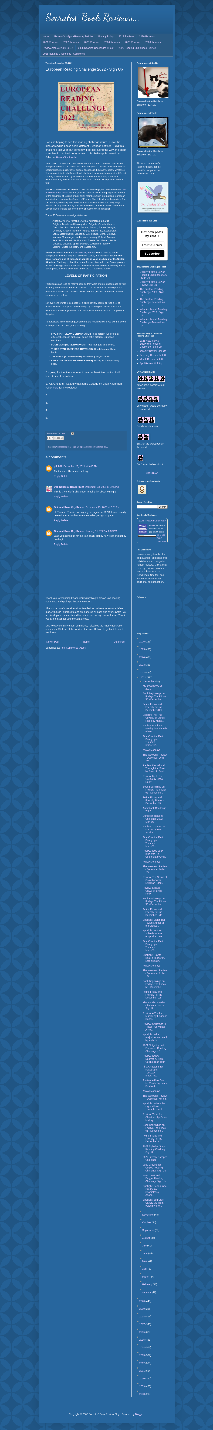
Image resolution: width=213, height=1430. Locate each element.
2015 (142, 1339)
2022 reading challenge (65, 447)
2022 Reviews (71, 42)
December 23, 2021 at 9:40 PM (80, 466)
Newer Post (52, 641)
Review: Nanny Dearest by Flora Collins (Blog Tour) (154, 1058)
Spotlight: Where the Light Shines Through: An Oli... (154, 1106)
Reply (57, 476)
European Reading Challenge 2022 (92, 447)
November (148, 1214)
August (146, 1237)
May (144, 1261)
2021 (143, 677)
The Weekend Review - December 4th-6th (155, 1097)
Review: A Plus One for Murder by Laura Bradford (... (155, 1083)
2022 (142, 672)
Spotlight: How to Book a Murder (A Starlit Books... (153, 958)
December (149, 681)
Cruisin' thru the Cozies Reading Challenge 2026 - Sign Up (153, 274)
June (145, 1253)
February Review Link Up (153, 355)
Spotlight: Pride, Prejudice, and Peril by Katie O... (155, 1037)
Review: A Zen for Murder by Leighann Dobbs (155, 1016)
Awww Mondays (151, 750)
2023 (142, 664)
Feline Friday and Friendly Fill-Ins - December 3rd (153, 1138)
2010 (142, 1378)
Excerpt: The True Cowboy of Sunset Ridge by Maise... (154, 717)
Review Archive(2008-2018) (58, 48)
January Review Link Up (153, 351)
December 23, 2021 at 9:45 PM (102, 486)
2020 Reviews (147, 36)
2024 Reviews (112, 42)
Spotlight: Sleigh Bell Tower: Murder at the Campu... (154, 922)
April (145, 1268)
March (146, 1276)
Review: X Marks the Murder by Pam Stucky (154, 829)
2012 (142, 1363)
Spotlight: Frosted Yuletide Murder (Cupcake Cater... (153, 933)
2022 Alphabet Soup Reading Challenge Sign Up (154, 1149)
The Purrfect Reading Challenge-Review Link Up (152, 302)
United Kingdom (83, 252)
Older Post (119, 641)
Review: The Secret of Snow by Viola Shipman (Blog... (155, 880)
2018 (142, 1316)
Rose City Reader (66, 157)
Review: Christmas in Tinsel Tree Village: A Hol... (154, 1027)
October (147, 1222)
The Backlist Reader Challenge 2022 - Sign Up (154, 1005)
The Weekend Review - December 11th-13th (155, 973)
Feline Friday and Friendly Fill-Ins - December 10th (153, 994)
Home (46, 36)
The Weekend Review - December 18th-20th (155, 869)
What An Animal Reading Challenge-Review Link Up (153, 322)
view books (162, 541)
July (144, 1245)
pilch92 (58, 466)
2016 (142, 1332)
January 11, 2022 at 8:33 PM (101, 531)
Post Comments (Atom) (73, 647)
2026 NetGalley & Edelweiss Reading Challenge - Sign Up (151, 343)
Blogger (139, 1414)
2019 (142, 1308)
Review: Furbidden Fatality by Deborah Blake (155, 728)
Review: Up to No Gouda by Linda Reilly (153, 779)
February (147, 1284)
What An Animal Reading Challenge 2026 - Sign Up (153, 312)
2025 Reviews (132, 42)
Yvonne (152, 525)
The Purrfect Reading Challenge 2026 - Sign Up (152, 292)
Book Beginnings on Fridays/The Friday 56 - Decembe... (154, 696)
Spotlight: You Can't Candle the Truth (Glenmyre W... (153, 1202)
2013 (142, 1355)
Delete (64, 476)
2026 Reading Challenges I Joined (137, 48)
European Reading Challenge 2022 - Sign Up (153, 818)
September (148, 1230)
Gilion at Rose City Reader (69, 507)
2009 (142, 1386)
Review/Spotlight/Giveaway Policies (73, 36)
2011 (142, 1370)
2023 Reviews (91, 42)
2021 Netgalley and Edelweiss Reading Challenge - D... (154, 1048)
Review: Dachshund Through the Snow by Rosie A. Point (154, 768)
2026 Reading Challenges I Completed (64, 53)
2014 (142, 1347)
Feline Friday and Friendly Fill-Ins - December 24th (153, 800)
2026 (142, 641)
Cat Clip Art (152, 473)
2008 (142, 1394)
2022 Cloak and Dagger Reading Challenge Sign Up (154, 1178)
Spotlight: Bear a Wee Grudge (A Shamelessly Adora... (155, 1190)
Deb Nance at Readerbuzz (69, 486)
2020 (142, 1301)
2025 (142, 649)
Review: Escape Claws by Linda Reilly (152, 890)
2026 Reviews (153, 42)
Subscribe (152, 253)
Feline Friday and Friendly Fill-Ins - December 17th (153, 912)
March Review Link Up (152, 359)
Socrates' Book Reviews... (93, 17)
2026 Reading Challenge (152, 520)
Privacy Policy (106, 36)
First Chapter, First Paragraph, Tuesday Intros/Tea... (153, 740)
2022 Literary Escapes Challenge (155, 1158)
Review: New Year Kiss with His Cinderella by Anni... (155, 854)
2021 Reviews (50, 42)
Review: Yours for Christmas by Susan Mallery (155, 1117)
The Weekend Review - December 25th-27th (155, 757)
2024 (142, 657)
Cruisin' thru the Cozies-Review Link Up (153, 283)
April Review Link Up (151, 363)
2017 (142, 1324)
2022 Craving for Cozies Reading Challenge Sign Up (154, 1167)
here (55, 387)
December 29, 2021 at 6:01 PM (103, 507)
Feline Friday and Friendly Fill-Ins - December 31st (153, 707)
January (147, 1292)
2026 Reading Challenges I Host (95, 48)
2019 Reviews (126, 36)
